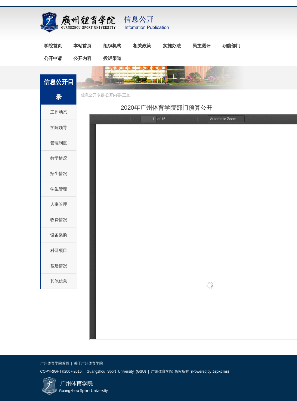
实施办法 (172, 45)
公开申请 (53, 58)
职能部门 (231, 45)
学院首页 (53, 45)
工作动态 (58, 112)
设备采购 (58, 235)
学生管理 (58, 188)
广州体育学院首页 (54, 363)
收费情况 (58, 219)
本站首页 (82, 45)
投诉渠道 (112, 58)
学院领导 (58, 127)
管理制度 (58, 142)
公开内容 (82, 58)
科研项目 (58, 250)
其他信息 (58, 281)
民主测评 (202, 45)
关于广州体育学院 (88, 363)
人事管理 (58, 204)
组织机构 (112, 45)
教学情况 (58, 158)
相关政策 (142, 45)
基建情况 (58, 265)
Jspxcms (220, 371)
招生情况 (58, 173)
